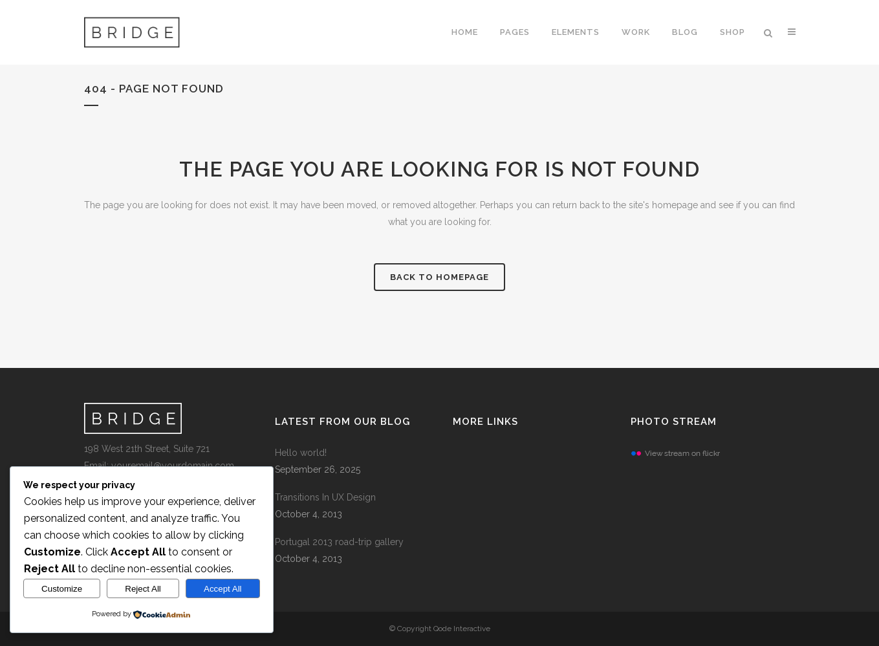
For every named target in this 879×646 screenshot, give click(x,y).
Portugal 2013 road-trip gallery (339, 542)
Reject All (143, 589)
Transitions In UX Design (325, 497)
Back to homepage (439, 277)
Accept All (223, 589)
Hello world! (301, 452)
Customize (61, 589)
